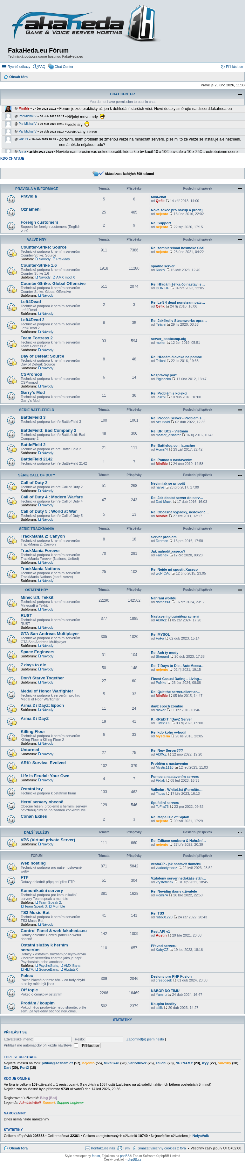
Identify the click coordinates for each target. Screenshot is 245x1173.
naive (160, 487)
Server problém (164, 537)
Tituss (160, 793)
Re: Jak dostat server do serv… (177, 498)
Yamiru (161, 994)
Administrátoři (30, 1102)
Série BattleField (36, 410)
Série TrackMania (36, 529)
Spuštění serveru (165, 803)
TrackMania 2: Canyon (43, 536)
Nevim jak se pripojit (168, 483)
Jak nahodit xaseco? (168, 551)
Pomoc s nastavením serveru (175, 776)
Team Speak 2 (50, 902)
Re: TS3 (157, 913)
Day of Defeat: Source (42, 356)
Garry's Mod (33, 392)
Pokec (27, 975)
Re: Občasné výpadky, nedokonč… (180, 512)
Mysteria (163, 736)
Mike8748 (111, 1063)
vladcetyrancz (166, 868)
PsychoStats (48, 965)
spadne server (163, 266)
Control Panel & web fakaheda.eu (54, 930)
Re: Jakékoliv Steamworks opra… (179, 320)
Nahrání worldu (163, 598)
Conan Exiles (34, 816)
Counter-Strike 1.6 (39, 265)
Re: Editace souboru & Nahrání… (178, 841)
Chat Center (122, 94)
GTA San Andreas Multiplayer (50, 633)
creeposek (164, 980)
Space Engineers (37, 651)
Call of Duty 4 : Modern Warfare (52, 497)
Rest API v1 (160, 931)
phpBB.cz (134, 1159)
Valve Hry (36, 240)
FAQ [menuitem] (41, 67)
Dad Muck (164, 501)
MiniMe (24, 108)
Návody (45, 259)
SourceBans (48, 969)
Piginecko (163, 379)
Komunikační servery (42, 890)
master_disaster (168, 435)
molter (161, 342)
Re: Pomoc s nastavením (171, 460)
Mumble (58, 906)
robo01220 (164, 917)
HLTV (28, 969)
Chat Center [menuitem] (64, 67)
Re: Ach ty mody (164, 653)
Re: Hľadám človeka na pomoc (176, 357)
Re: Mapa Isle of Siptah (170, 817)
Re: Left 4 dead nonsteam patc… (178, 302)
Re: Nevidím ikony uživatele (174, 891)
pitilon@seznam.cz (57, 1063)
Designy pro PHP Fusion (171, 976)
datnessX (163, 602)
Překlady (63, 259)
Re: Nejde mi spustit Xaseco (174, 569)
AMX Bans (72, 965)
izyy (205, 1063)
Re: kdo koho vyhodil (168, 732)
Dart (7, 1067)
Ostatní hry (36, 590)
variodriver (137, 1063)
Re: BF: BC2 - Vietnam (169, 431)
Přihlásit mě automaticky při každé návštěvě (41, 1045)
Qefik (160, 201)
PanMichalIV (28, 116)
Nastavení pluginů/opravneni (175, 616)
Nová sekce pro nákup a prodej (177, 210)
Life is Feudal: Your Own (45, 775)
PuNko (161, 682)
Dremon (162, 541)
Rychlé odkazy (19, 67)
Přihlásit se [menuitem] (234, 67)
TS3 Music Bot (35, 912)
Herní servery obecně (42, 802)
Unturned (30, 749)
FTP (25, 877)
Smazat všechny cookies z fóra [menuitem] (162, 1148)
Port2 (24, 1067)
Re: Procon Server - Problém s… (178, 418)
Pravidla (29, 196)
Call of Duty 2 (34, 482)
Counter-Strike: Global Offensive (53, 283)
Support (49, 1102)
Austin (161, 935)
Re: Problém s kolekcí (169, 393)
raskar (161, 710)
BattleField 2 (33, 444)
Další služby (36, 832)
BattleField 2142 (36, 459)
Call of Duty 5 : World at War (49, 511)
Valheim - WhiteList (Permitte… (177, 790)
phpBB (125, 1156)
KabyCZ (162, 950)
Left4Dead (31, 301)
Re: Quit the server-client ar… (175, 692)
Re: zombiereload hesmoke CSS (177, 248)
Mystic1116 (165, 767)
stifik (159, 1008)
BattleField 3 (33, 417)
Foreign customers (39, 222)
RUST (26, 615)
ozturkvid (163, 422)
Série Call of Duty (36, 475)
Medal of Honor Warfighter (47, 691)
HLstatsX (71, 969)
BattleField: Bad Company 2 (48, 430)
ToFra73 (162, 806)
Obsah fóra (18, 1148)
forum (96, 1156)
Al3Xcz (161, 620)
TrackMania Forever (40, 550)
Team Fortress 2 (37, 338)
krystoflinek (164, 882)
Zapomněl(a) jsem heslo (145, 1039)
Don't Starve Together (42, 678)
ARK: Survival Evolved (43, 762)
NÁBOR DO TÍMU (165, 991)
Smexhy (224, 1063)
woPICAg (163, 573)
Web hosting (33, 863)
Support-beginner (70, 1102)
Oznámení (31, 209)
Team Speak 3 (35, 906)
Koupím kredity (163, 1004)
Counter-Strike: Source (43, 247)
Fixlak (160, 780)
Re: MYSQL (160, 634)
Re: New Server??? (167, 750)
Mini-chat (158, 197)
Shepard (162, 656)
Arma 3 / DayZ (35, 718)
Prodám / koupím (38, 1003)
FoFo (160, 638)
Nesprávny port (164, 375)
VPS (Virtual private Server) (48, 839)
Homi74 (162, 449)
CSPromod (31, 374)
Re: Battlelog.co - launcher (173, 445)
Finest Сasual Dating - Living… (176, 679)
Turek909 (163, 723)
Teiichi (161, 324)
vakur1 (23, 139)
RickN (160, 270)
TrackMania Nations (40, 568)
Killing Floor (33, 731)
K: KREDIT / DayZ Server (171, 719)
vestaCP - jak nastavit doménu (176, 864)
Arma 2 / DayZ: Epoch (42, 705)
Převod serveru (163, 946)
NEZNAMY (184, 1063)
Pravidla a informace (36, 189)
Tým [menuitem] (126, 1148)
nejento (162, 214)
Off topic (29, 990)
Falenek (162, 555)
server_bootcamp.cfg (168, 339)
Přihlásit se (15, 1032)
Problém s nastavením (169, 763)
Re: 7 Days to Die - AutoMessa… (178, 666)
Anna (22, 151)
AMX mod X (65, 277)
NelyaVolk (201, 1136)
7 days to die (33, 665)
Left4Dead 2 (32, 319)
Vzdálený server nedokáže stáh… (178, 878)
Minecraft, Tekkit (37, 597)
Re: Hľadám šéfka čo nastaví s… (178, 284)
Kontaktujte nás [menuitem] (103, 1148)
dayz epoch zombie (167, 706)
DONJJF (162, 288)
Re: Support (161, 223)
